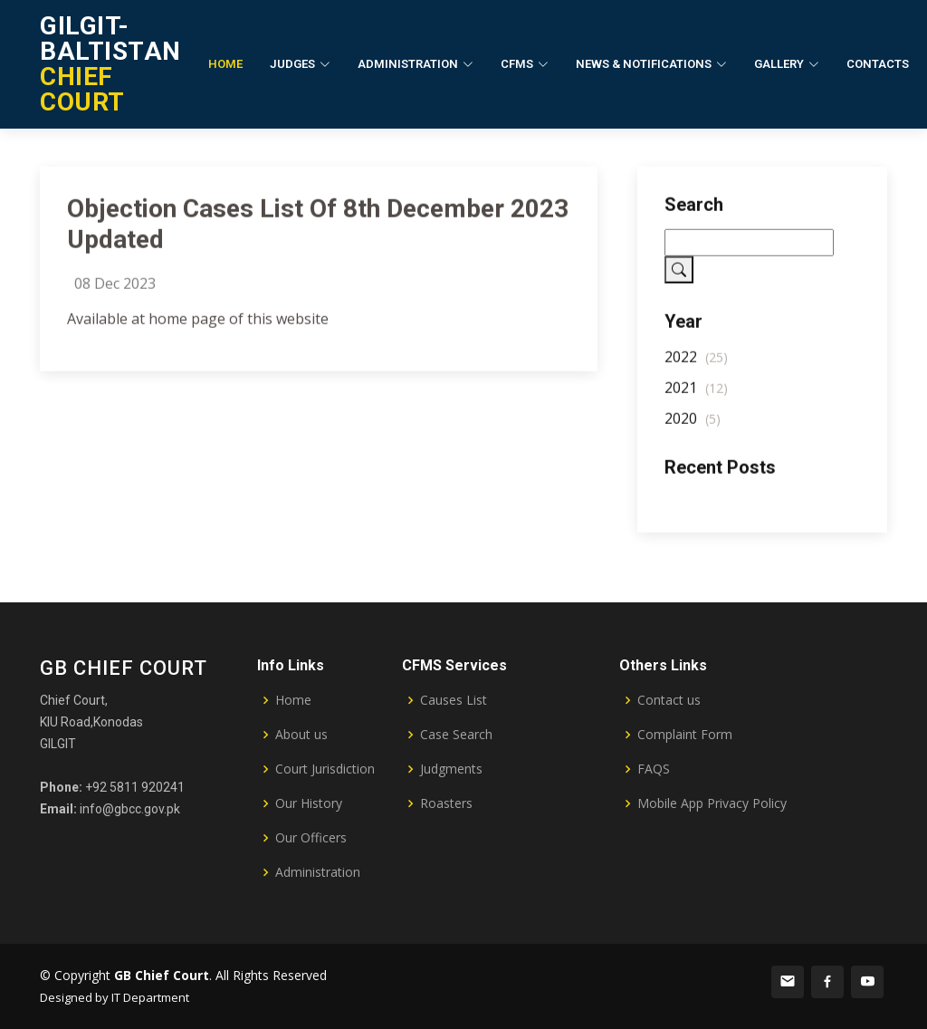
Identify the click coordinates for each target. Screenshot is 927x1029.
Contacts (877, 64)
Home (225, 64)
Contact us (669, 700)
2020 (692, 425)
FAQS (653, 769)
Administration (317, 872)
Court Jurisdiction (325, 769)
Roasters (446, 803)
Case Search (456, 734)
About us (301, 734)
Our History (308, 803)
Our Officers (311, 838)
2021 (696, 394)
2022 (696, 363)
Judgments (451, 769)
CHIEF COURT (110, 64)
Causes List (453, 700)
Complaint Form (684, 734)
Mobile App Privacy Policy (712, 803)
